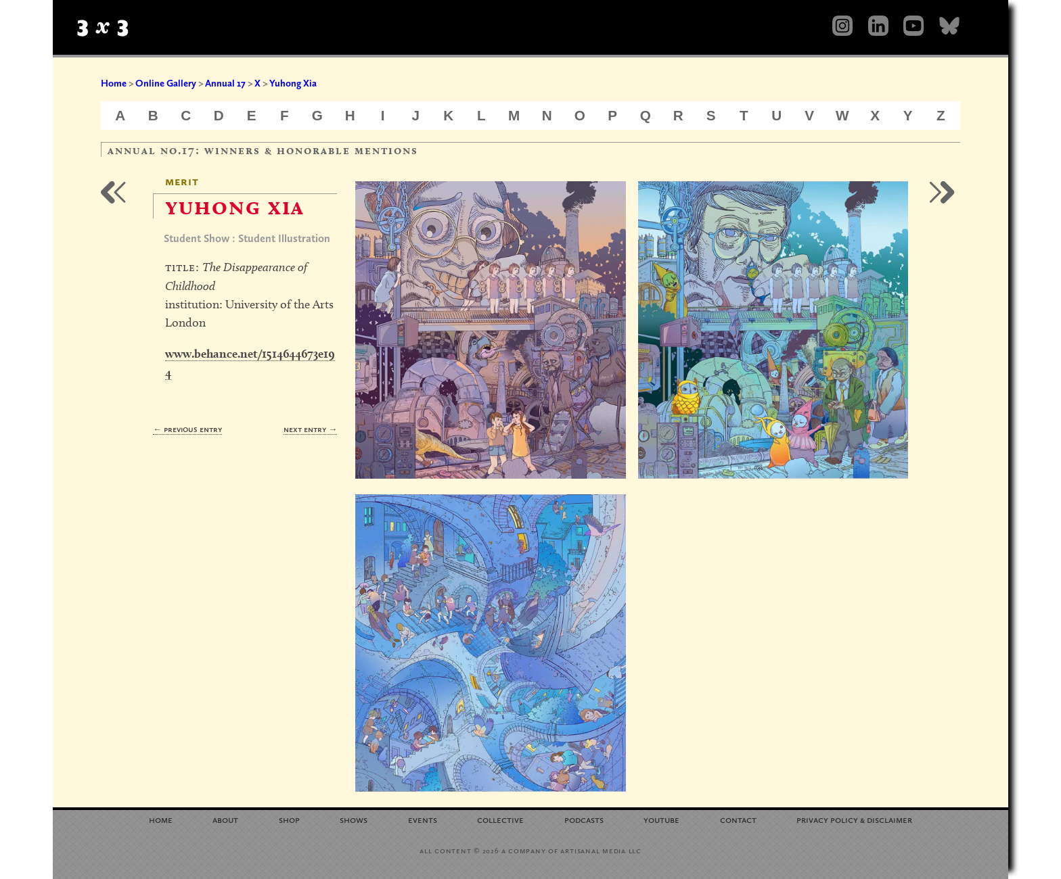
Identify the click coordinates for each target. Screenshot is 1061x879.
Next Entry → (310, 429)
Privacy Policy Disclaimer (854, 819)
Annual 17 (225, 83)
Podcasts (584, 819)
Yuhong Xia (293, 83)
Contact (738, 819)
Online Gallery (165, 83)
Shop (289, 819)
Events (422, 819)
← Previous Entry (187, 429)
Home (114, 83)
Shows (353, 819)
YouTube (661, 819)
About (225, 819)
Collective (500, 819)
